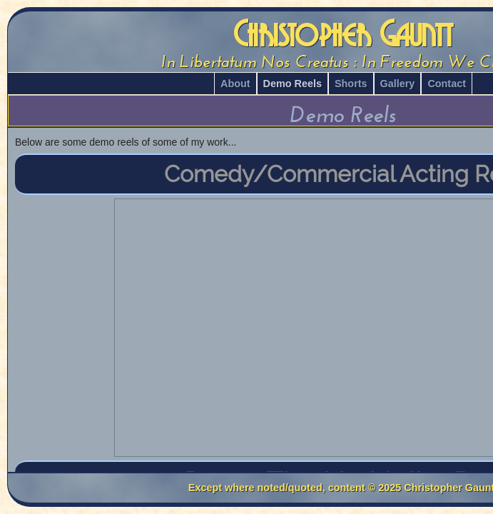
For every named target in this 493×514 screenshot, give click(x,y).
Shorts (351, 83)
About (235, 83)
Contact (446, 83)
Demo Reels (292, 83)
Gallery (397, 83)
